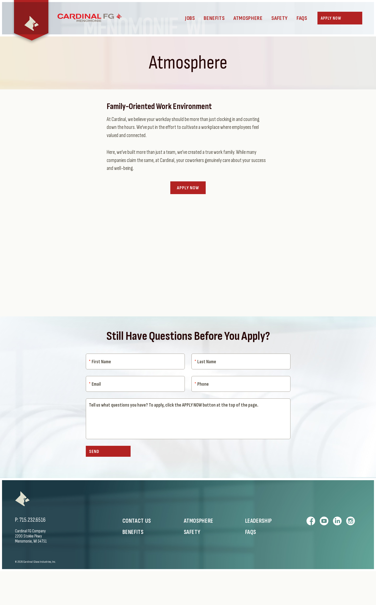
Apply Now (188, 202)
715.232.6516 (32, 553)
